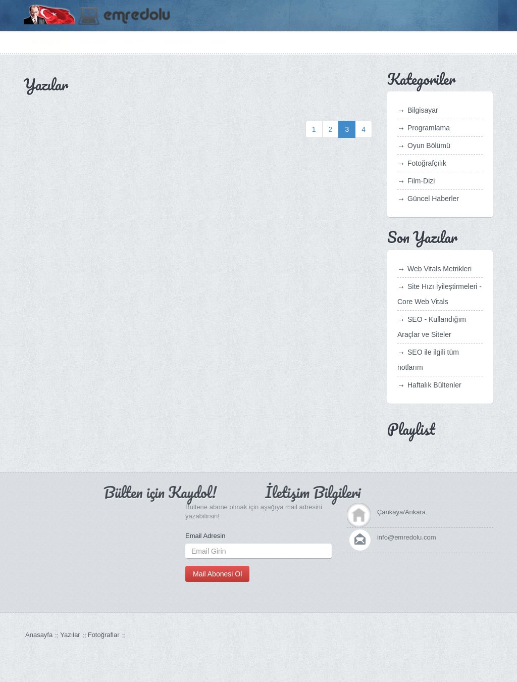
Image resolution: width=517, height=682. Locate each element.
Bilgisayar (422, 110)
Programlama (428, 128)
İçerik (217, 42)
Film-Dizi (421, 181)
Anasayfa (46, 42)
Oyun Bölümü (428, 145)
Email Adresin (205, 536)
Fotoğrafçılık (426, 163)
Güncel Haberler (433, 198)
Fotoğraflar (177, 42)
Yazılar (133, 42)
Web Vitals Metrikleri (439, 269)
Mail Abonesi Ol (217, 574)
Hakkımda (92, 42)
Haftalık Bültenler (434, 385)
